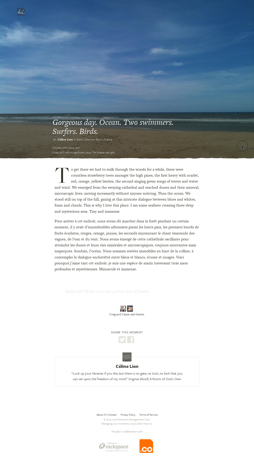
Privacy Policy (128, 415)
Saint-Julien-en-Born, (95, 139)
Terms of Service (148, 415)
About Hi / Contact (106, 415)
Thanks (178, 292)
